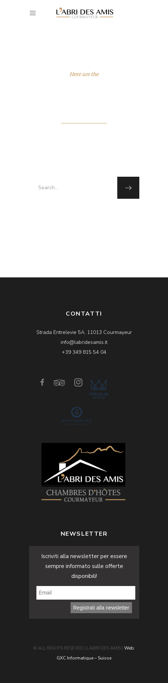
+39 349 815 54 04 (84, 352)
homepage (101, 214)
